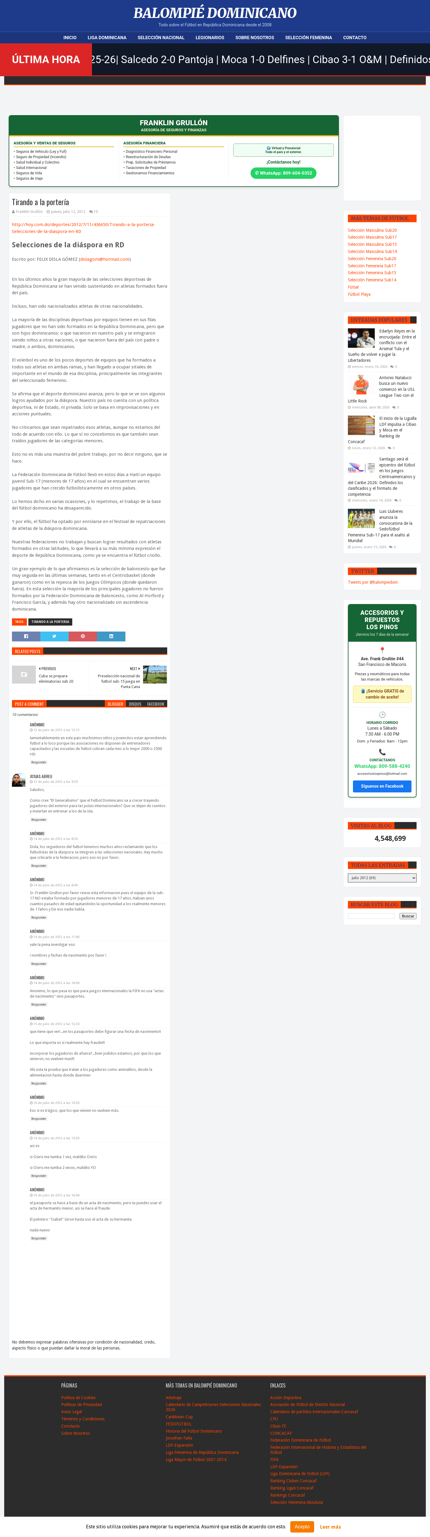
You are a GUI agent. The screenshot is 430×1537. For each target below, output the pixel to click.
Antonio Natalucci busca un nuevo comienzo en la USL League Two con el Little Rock (381, 389)
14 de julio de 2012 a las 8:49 (55, 885)
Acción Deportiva (285, 1397)
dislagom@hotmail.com (104, 259)
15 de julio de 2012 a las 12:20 (56, 1024)
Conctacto (70, 1426)
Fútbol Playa (359, 294)
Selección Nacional (161, 37)
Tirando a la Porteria (50, 621)
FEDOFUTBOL (178, 1424)
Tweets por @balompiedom (373, 582)
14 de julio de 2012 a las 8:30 (55, 839)
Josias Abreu (41, 776)
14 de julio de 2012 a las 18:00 (56, 983)
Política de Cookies (78, 1397)
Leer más (330, 1527)
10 (96, 212)
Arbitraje (173, 1397)
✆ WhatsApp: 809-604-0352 (283, 173)
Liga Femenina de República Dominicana (202, 1452)
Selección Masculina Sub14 (372, 251)
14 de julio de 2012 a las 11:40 (56, 937)
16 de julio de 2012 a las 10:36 (56, 1103)
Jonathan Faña (179, 1438)
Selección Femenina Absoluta (296, 1502)
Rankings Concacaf (287, 1495)
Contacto (354, 37)
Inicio (70, 37)
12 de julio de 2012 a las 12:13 (56, 730)
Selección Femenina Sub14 (372, 279)
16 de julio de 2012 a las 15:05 (56, 1138)
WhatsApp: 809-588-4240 (382, 766)
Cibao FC (278, 1426)
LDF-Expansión (179, 1445)
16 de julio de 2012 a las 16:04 (56, 1195)
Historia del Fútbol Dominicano (194, 1431)
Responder (38, 762)
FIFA (274, 1459)
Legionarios (210, 37)
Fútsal (353, 287)
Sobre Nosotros (254, 37)
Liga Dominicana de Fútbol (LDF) (300, 1473)
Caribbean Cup (179, 1416)
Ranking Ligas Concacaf (292, 1488)
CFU (274, 1418)
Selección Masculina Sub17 (372, 237)
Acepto (302, 1526)
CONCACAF (281, 1433)
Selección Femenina (308, 37)
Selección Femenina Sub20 (372, 258)
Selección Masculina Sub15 (372, 244)
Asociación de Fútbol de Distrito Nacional (307, 1404)
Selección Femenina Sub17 (372, 265)
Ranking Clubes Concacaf (293, 1480)
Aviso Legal (71, 1411)
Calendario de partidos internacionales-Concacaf (314, 1411)
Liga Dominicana (107, 37)
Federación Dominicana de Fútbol (300, 1440)
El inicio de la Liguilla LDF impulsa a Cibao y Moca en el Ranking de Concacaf (382, 430)
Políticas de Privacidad (81, 1404)
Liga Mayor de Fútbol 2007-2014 (196, 1459)
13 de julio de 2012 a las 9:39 (55, 782)
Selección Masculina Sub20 (372, 230)
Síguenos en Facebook (382, 786)
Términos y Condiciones (83, 1418)
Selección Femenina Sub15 (372, 272)
